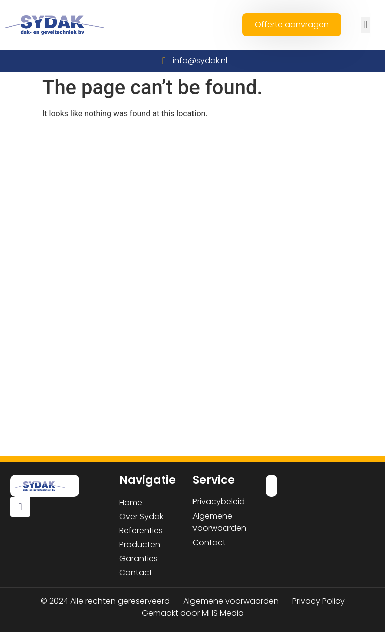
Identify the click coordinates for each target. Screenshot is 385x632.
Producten (139, 544)
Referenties (141, 530)
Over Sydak (141, 516)
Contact (135, 572)
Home (130, 502)
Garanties (138, 558)
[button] (365, 25)
